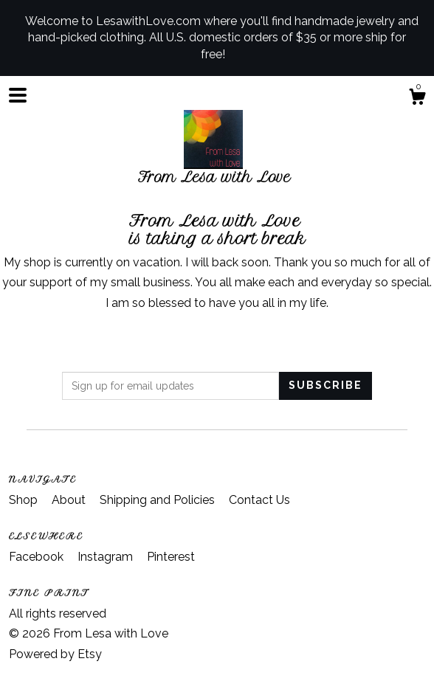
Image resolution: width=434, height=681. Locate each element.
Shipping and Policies (159, 500)
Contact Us (259, 500)
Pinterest (171, 557)
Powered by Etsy (55, 654)
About (70, 500)
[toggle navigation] (18, 95)
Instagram (107, 557)
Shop (25, 500)
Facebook (37, 557)
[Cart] (417, 99)
